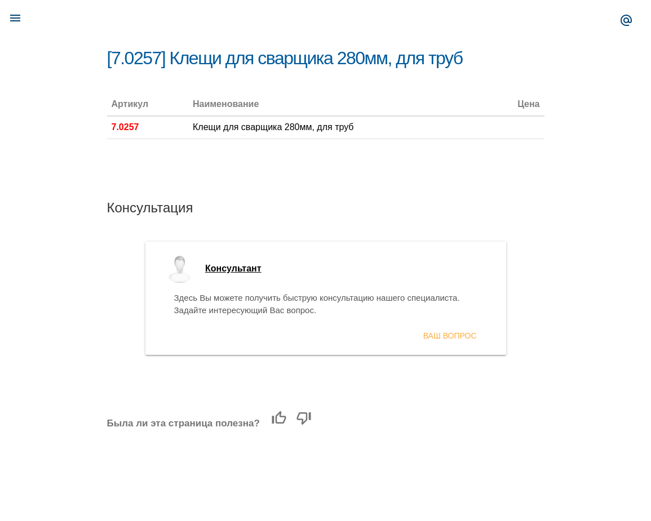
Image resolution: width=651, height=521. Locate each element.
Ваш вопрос (450, 335)
